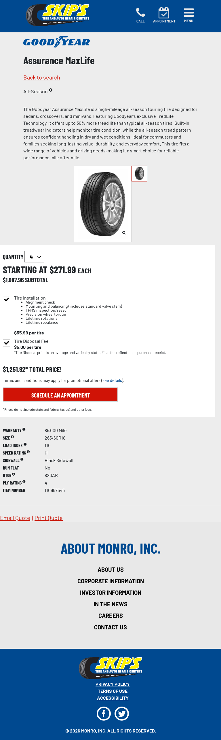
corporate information (110, 581)
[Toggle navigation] (189, 15)
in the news (110, 604)
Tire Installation (68, 310)
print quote (49, 517)
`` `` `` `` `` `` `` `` (34, 256)
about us (111, 569)
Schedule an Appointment (60, 395)
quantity (23, 256)
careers (110, 615)
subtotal (36, 280)
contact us (110, 627)
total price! (45, 369)
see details (112, 380)
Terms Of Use (112, 691)
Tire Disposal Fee (31, 341)
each (84, 270)
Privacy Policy (113, 684)
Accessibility (113, 698)
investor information (110, 592)
